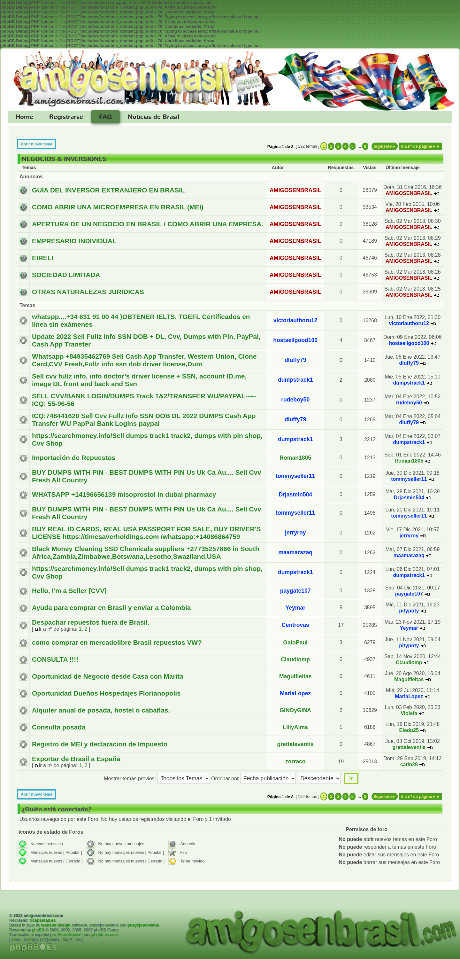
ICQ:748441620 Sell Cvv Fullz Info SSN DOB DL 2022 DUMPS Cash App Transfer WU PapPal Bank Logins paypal (144, 419)
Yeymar (295, 607)
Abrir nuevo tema (36, 144)
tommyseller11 (295, 476)
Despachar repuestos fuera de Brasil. (91, 622)
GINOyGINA (295, 710)
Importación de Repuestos (73, 457)
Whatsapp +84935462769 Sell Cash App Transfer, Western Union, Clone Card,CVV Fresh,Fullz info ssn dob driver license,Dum (144, 360)
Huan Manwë (69, 934)
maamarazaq (295, 552)
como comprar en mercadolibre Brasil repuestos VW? (117, 642)
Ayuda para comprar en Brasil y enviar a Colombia (111, 607)
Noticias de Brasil (153, 117)
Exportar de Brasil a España (76, 758)
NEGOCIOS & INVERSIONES (64, 159)
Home (24, 117)
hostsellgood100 (295, 340)
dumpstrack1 (295, 380)
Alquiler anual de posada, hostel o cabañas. (101, 710)
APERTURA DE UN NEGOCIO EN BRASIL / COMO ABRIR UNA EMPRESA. (147, 224)
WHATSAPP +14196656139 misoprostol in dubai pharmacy (124, 494)
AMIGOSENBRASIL (295, 190)
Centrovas (295, 625)
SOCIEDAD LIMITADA (66, 274)
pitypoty (409, 610)
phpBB (38, 929)
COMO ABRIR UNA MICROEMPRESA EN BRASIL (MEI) (117, 207)
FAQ (105, 117)
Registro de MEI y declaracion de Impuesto (99, 744)
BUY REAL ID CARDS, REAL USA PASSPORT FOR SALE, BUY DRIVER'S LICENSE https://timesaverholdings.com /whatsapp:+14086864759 (146, 532)
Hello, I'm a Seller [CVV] (69, 590)
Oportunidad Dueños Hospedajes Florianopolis (106, 693)
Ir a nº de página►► (420, 146)
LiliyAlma (295, 727)
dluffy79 (295, 360)
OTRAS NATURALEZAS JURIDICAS (88, 291)
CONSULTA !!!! (55, 659)
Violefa (409, 713)
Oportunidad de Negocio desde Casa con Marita (107, 676)
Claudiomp (295, 659)
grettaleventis (295, 744)
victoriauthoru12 (295, 320)
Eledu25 (409, 730)
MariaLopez (295, 693)
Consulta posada (59, 727)
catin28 (409, 764)
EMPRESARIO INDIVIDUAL (74, 241)
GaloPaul (295, 642)
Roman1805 (295, 458)
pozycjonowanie (143, 925)
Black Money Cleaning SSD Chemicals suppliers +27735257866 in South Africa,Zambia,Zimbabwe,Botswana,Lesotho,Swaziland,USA (145, 552)
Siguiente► (384, 146)
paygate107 (295, 591)
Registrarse (66, 117)
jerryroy (295, 532)
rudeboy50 (295, 399)
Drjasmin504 (295, 494)
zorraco (295, 761)
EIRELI (42, 257)
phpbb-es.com (105, 934)
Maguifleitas (295, 676)
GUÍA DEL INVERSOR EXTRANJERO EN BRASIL (108, 190)
